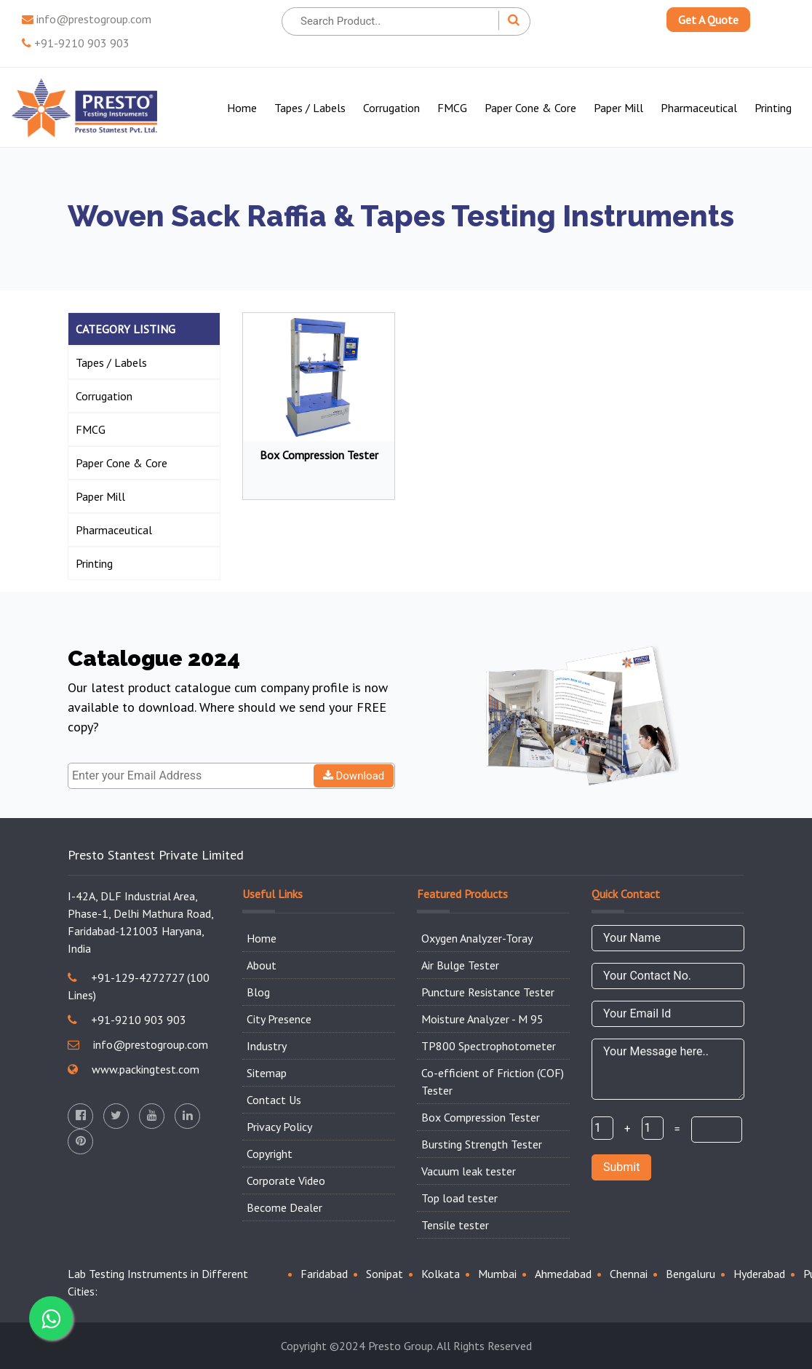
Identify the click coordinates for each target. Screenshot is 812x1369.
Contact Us (274, 1099)
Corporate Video (286, 1180)
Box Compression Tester (480, 1117)
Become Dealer (284, 1207)
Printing (773, 107)
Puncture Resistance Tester (487, 992)
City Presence (279, 1019)
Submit (621, 1167)
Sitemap (267, 1073)
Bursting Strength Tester (481, 1144)
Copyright (269, 1153)
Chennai (629, 1273)
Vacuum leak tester (468, 1171)
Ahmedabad (563, 1273)
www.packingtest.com (133, 1069)
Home (242, 107)
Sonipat (384, 1273)
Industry (267, 1046)
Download (354, 775)
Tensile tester (455, 1225)
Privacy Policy (279, 1126)
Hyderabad (759, 1273)
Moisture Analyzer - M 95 (482, 1019)
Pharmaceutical (699, 107)
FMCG (452, 107)
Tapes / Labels (310, 107)
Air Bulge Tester (460, 965)
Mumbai (497, 1273)
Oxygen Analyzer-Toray (477, 938)
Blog (258, 992)
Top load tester (459, 1198)
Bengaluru (690, 1273)
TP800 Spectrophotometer (488, 1046)
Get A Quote (708, 19)
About (261, 965)
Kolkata (440, 1273)
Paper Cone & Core (530, 107)
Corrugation (391, 107)
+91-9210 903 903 (76, 43)
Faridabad (324, 1273)
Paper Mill (618, 107)
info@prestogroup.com (86, 19)
